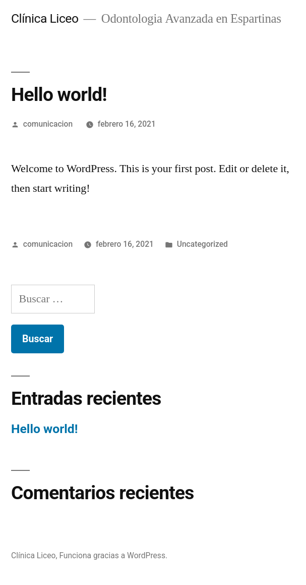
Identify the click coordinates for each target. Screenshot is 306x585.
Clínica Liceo (45, 18)
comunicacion (48, 124)
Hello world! (44, 428)
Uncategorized (202, 244)
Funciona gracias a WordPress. (113, 555)
